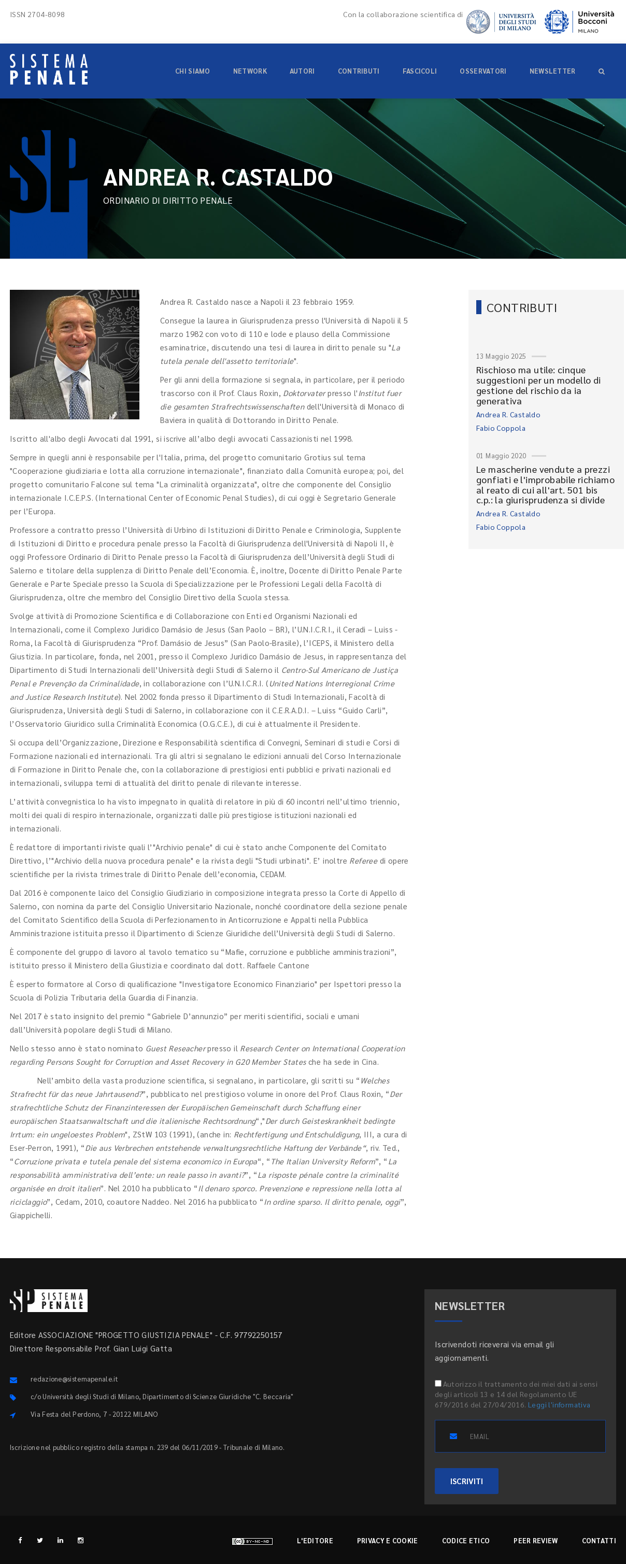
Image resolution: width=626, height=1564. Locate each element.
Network (250, 70)
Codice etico (466, 1540)
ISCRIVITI (466, 1481)
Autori (302, 70)
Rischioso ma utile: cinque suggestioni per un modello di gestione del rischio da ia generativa (538, 384)
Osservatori (483, 70)
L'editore (315, 1540)
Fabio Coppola (500, 427)
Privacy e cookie (387, 1540)
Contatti (599, 1540)
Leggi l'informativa (559, 1404)
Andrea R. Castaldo (508, 414)
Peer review (536, 1540)
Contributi (359, 70)
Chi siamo (192, 70)
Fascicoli (420, 70)
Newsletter (553, 70)
